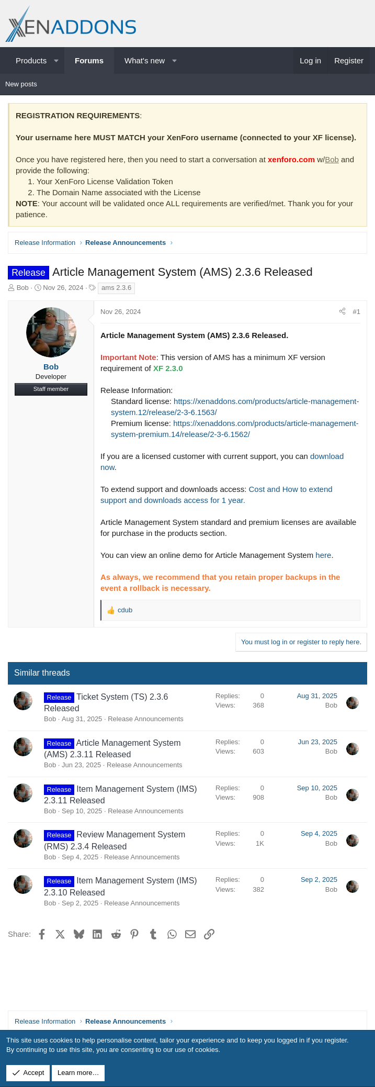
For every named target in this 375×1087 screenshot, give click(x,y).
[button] (56, 60)
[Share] (342, 312)
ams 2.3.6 (116, 288)
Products (31, 60)
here (323, 555)
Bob (332, 159)
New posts (21, 84)
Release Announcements (146, 719)
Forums (89, 60)
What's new (144, 60)
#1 (356, 312)
